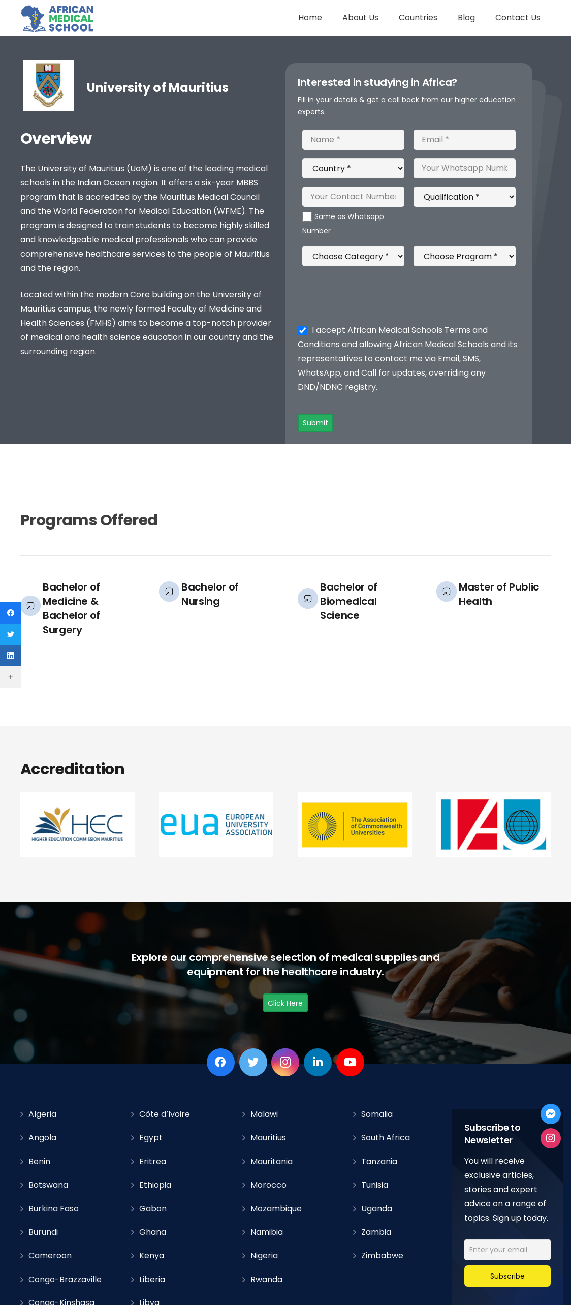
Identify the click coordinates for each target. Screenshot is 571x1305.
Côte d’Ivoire (164, 1114)
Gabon (153, 1209)
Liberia (152, 1279)
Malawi (264, 1114)
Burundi (43, 1232)
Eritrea (152, 1161)
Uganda (376, 1209)
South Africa (385, 1137)
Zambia (376, 1232)
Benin (39, 1161)
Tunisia (374, 1185)
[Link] (57, 18)
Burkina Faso (53, 1209)
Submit (315, 423)
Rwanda (266, 1279)
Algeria (42, 1114)
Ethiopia (155, 1185)
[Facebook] (221, 1062)
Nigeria (264, 1255)
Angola (42, 1137)
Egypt (151, 1137)
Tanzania (379, 1161)
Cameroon (50, 1255)
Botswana (48, 1185)
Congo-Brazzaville (65, 1279)
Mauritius (268, 1137)
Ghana (152, 1232)
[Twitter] (253, 1062)
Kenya (151, 1255)
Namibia (266, 1232)
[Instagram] (285, 1062)
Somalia (377, 1114)
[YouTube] (350, 1062)
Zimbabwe (382, 1255)
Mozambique (276, 1209)
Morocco (268, 1185)
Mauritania (271, 1161)
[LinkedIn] (318, 1062)
